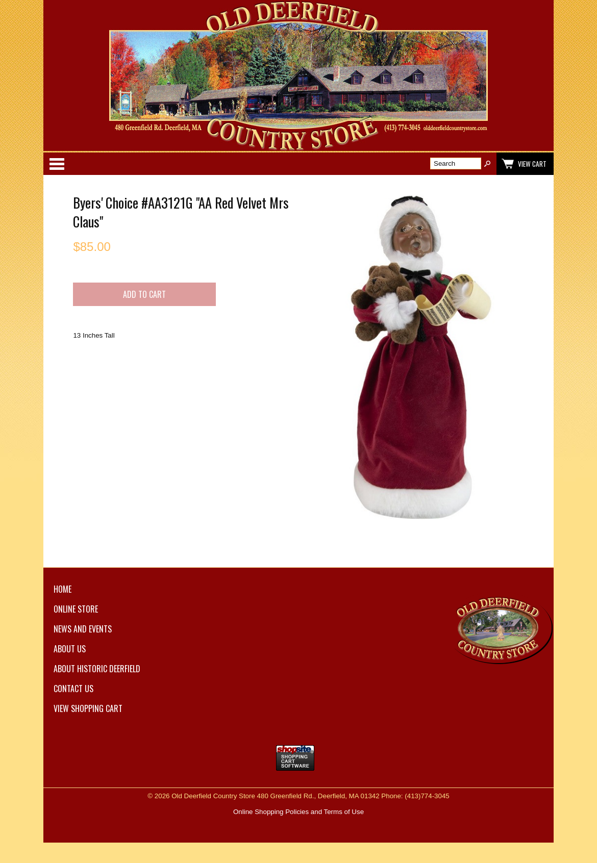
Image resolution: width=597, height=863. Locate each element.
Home (62, 589)
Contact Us (73, 688)
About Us (70, 649)
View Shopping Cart (88, 708)
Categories (56, 164)
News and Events (83, 629)
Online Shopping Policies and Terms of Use (298, 812)
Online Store (76, 609)
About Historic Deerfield (97, 669)
